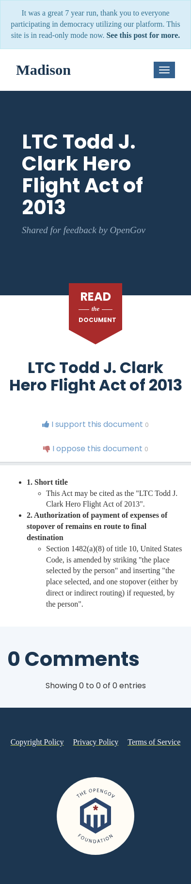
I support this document (95, 424)
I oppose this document (95, 448)
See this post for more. (143, 35)
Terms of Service (153, 742)
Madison (43, 70)
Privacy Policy (95, 742)
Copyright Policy (37, 742)
